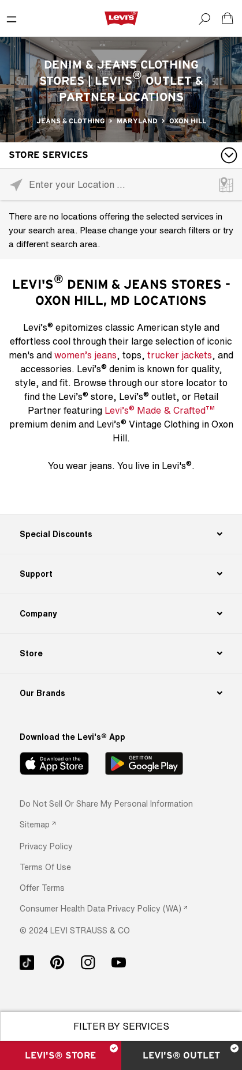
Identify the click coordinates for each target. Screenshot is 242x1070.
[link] (37, 824)
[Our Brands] (121, 693)
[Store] (121, 653)
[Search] (204, 18)
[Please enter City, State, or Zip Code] (121, 184)
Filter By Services (121, 1026)
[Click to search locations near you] (16, 185)
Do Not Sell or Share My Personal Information (106, 803)
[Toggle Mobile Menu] (11, 18)
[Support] (121, 573)
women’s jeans (85, 355)
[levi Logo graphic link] (121, 18)
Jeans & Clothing (70, 121)
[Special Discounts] (121, 534)
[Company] (121, 613)
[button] (46, 846)
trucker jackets (179, 355)
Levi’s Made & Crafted (160, 409)
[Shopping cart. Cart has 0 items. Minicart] (227, 18)
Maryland (137, 121)
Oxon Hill (187, 121)
